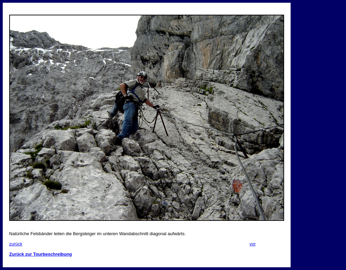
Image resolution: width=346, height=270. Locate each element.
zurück (15, 243)
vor (253, 243)
